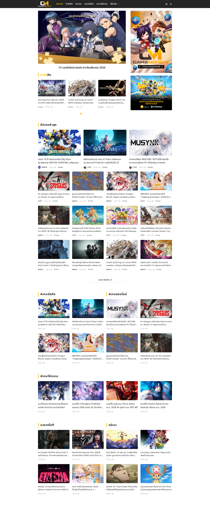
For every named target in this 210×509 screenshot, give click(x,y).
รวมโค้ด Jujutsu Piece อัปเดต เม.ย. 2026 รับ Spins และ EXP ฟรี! (122, 405)
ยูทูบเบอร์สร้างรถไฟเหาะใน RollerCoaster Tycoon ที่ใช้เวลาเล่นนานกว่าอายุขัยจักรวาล (87, 196)
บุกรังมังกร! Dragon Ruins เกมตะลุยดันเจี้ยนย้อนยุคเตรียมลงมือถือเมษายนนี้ (111, 102)
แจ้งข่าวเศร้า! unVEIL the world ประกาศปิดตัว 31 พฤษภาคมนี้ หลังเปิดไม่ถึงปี (156, 264)
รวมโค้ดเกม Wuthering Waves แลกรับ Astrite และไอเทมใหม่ (53, 405)
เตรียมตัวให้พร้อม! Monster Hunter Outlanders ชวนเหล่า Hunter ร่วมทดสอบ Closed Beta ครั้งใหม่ (155, 230)
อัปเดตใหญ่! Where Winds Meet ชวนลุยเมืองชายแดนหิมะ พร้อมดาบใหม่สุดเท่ (88, 264)
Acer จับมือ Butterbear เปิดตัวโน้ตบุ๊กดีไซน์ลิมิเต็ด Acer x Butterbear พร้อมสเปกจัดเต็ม (85, 488)
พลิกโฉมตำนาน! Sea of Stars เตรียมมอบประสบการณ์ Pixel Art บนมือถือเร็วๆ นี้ (102, 161)
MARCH (44, 167)
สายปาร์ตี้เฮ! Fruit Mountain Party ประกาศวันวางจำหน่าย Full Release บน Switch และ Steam (121, 230)
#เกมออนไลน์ (118, 294)
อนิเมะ (113, 425)
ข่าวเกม (78, 3)
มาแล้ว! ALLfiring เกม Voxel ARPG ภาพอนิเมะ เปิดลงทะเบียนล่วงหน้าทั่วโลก (81, 102)
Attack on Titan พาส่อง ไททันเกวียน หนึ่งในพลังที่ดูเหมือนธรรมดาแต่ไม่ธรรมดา (122, 488)
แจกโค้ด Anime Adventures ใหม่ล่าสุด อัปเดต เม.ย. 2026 (154, 405)
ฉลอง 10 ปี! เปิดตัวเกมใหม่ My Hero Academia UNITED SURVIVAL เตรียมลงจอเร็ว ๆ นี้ (59, 161)
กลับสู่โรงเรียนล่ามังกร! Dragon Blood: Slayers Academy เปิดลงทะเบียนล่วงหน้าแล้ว (120, 196)
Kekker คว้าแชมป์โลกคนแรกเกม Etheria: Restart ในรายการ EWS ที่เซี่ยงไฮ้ (53, 488)
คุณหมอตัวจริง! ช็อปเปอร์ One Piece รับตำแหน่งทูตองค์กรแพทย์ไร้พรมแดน (156, 488)
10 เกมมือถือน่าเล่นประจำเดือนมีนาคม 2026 (82, 68)
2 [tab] (83, 113)
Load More (105, 280)
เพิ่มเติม (113, 3)
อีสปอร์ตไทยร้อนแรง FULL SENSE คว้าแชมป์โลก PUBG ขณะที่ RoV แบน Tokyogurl (87, 454)
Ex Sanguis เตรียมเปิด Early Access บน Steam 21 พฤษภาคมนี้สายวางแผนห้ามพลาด (53, 196)
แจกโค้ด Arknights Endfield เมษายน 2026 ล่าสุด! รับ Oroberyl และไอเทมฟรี (88, 405)
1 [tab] (81, 113)
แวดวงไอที (47, 425)
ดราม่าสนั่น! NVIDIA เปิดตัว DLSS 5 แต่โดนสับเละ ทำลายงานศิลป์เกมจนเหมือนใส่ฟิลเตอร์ (53, 454)
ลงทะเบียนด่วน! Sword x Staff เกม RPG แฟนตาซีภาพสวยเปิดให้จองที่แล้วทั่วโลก (51, 102)
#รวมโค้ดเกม (102, 3)
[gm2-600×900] (151, 42)
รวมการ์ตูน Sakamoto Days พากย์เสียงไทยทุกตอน (155, 454)
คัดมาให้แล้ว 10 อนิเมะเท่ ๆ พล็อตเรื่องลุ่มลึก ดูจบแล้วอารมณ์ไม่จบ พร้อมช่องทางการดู (121, 454)
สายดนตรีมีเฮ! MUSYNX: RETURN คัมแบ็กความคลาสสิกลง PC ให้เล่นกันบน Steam (149, 161)
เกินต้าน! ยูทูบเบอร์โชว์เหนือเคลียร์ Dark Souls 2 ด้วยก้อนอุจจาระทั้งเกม (53, 264)
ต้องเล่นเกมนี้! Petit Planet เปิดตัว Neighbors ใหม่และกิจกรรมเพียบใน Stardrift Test (87, 230)
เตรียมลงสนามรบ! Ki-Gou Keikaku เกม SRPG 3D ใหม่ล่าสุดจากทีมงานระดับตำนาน (53, 230)
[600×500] (151, 93)
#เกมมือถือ (89, 3)
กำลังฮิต (69, 3)
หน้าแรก (59, 3)
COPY (89, 167)
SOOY (142, 201)
